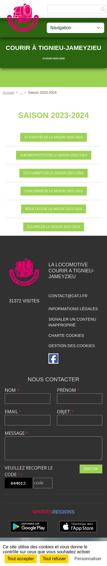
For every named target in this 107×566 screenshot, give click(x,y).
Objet (65, 412)
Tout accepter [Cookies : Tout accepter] (20, 558)
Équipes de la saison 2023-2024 (53, 226)
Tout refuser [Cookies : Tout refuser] (54, 558)
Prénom (68, 390)
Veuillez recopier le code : (29, 471)
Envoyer (91, 468)
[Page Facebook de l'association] (53, 358)
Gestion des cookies (71, 346)
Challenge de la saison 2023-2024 (54, 191)
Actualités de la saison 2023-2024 (53, 137)
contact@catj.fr (67, 296)
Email (13, 412)
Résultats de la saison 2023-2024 (53, 208)
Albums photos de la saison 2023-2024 (53, 155)
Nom (12, 390)
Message (16, 433)
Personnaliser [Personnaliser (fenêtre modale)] (88, 558)
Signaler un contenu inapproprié (72, 322)
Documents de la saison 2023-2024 (53, 173)
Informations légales (73, 309)
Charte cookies (66, 335)
